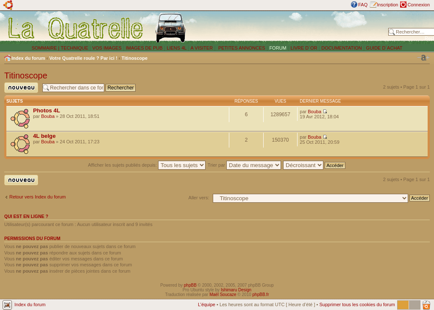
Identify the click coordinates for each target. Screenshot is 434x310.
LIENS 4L (177, 47)
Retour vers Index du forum (37, 196)
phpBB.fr (261, 294)
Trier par (244, 165)
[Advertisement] (289, 27)
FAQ (362, 4)
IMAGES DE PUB (144, 47)
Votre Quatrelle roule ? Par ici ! (83, 58)
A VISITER (202, 47)
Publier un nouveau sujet (21, 87)
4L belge (44, 136)
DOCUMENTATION (341, 47)
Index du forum (28, 58)
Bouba (48, 116)
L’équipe (206, 304)
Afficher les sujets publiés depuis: (147, 165)
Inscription (387, 4)
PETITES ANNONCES (241, 47)
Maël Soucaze (222, 294)
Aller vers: (199, 197)
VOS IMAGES (107, 47)
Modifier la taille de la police (423, 58)
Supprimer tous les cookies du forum (357, 304)
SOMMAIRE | (46, 47)
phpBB (190, 285)
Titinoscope (135, 58)
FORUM (277, 47)
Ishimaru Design (236, 290)
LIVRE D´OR (304, 47)
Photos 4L (46, 110)
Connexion (418, 4)
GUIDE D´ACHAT (384, 47)
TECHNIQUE (74, 47)
